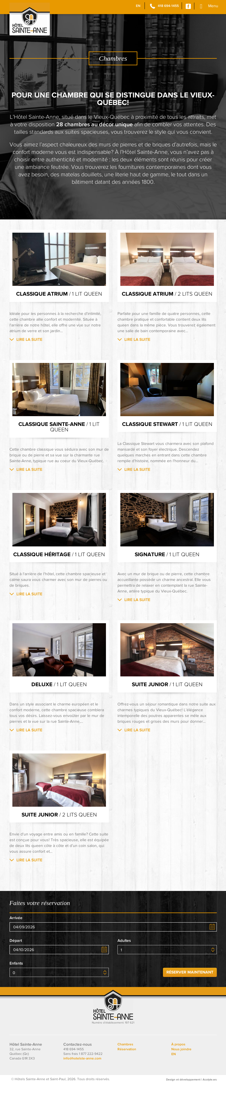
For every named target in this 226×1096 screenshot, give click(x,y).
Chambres (125, 1057)
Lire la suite (29, 339)
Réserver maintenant (189, 984)
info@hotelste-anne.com (82, 1071)
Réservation (126, 1061)
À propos (178, 1057)
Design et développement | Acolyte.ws (191, 1091)
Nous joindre (181, 1061)
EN (138, 6)
